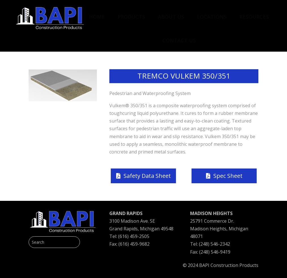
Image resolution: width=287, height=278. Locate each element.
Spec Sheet (228, 176)
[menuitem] (97, 14)
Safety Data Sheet (147, 176)
